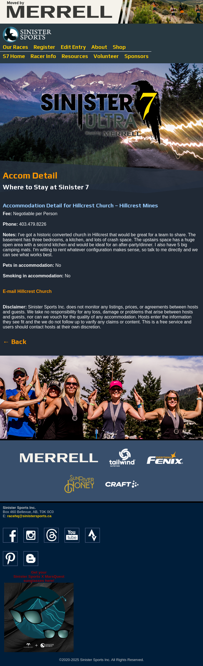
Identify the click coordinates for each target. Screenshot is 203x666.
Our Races (15, 47)
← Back (14, 341)
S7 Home (14, 56)
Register (44, 47)
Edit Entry (73, 47)
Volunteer (106, 56)
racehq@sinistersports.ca (29, 516)
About (99, 47)
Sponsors (136, 56)
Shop (119, 47)
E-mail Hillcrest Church (27, 291)
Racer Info (43, 56)
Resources (75, 56)
